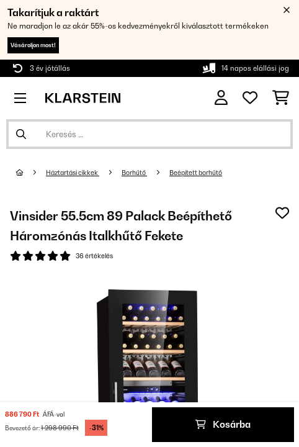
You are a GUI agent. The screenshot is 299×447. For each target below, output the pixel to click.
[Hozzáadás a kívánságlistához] (282, 213)
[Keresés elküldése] (21, 134)
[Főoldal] (31, 172)
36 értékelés (94, 256)
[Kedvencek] (250, 98)
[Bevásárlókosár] (280, 98)
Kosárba (223, 424)
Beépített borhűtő (195, 172)
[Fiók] (221, 98)
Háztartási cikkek (72, 172)
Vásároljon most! (33, 45)
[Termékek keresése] (149, 134)
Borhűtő (134, 172)
